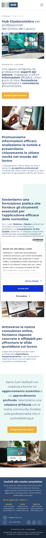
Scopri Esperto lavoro (15, 95)
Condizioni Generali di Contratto (27, 534)
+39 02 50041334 (14, 522)
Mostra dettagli (31, 281)
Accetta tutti (23, 288)
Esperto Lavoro (18, 16)
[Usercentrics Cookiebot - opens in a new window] (32, 240)
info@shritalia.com (15, 517)
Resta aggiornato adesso (15, 500)
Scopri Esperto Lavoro (22, 429)
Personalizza (23, 296)
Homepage (6, 16)
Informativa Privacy (21, 532)
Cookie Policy (8, 532)
